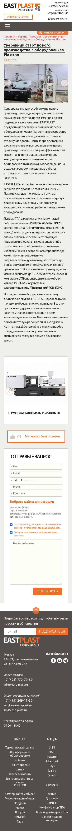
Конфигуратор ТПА (52, 807)
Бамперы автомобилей (20, 794)
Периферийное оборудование (20, 754)
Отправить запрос (18, 17)
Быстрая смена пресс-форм (19, 780)
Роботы (20, 760)
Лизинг (52, 803)
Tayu (52, 766)
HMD (52, 752)
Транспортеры (20, 765)
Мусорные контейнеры (20, 798)
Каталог (20, 739)
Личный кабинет (57, 654)
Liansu (52, 770)
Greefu (52, 775)
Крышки (20, 817)
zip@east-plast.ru (15, 710)
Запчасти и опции (20, 774)
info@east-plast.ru (58, 19)
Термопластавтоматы (19, 747)
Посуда (20, 812)
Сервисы (52, 785)
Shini (52, 747)
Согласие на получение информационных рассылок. (35, 534)
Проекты (35, 36)
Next (64, 83)
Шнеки (20, 769)
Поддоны (20, 803)
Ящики (20, 807)
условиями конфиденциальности (43, 528)
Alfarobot (52, 761)
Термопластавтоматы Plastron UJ (34, 413)
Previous (8, 83)
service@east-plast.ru (18, 705)
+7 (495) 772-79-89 (57, 6)
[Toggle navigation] (7, 26)
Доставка (52, 798)
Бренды (52, 739)
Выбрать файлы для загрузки (32, 502)
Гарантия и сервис (15, 36)
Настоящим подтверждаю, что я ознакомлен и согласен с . (38, 526)
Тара (20, 821)
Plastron (52, 757)
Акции (52, 793)
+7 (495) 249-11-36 (57, 13)
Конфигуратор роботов (52, 812)
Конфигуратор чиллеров (52, 818)
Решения (20, 785)
